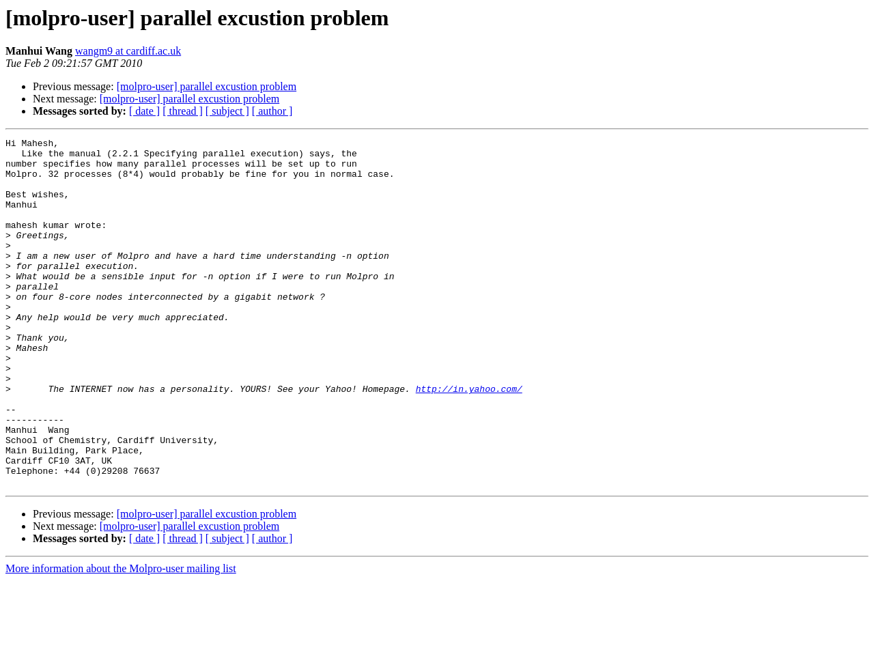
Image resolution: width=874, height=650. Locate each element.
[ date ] (144, 111)
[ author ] (272, 111)
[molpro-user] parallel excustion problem (206, 86)
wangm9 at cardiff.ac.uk (128, 51)
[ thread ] (183, 111)
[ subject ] (227, 111)
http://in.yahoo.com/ (469, 440)
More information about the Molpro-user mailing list (120, 638)
